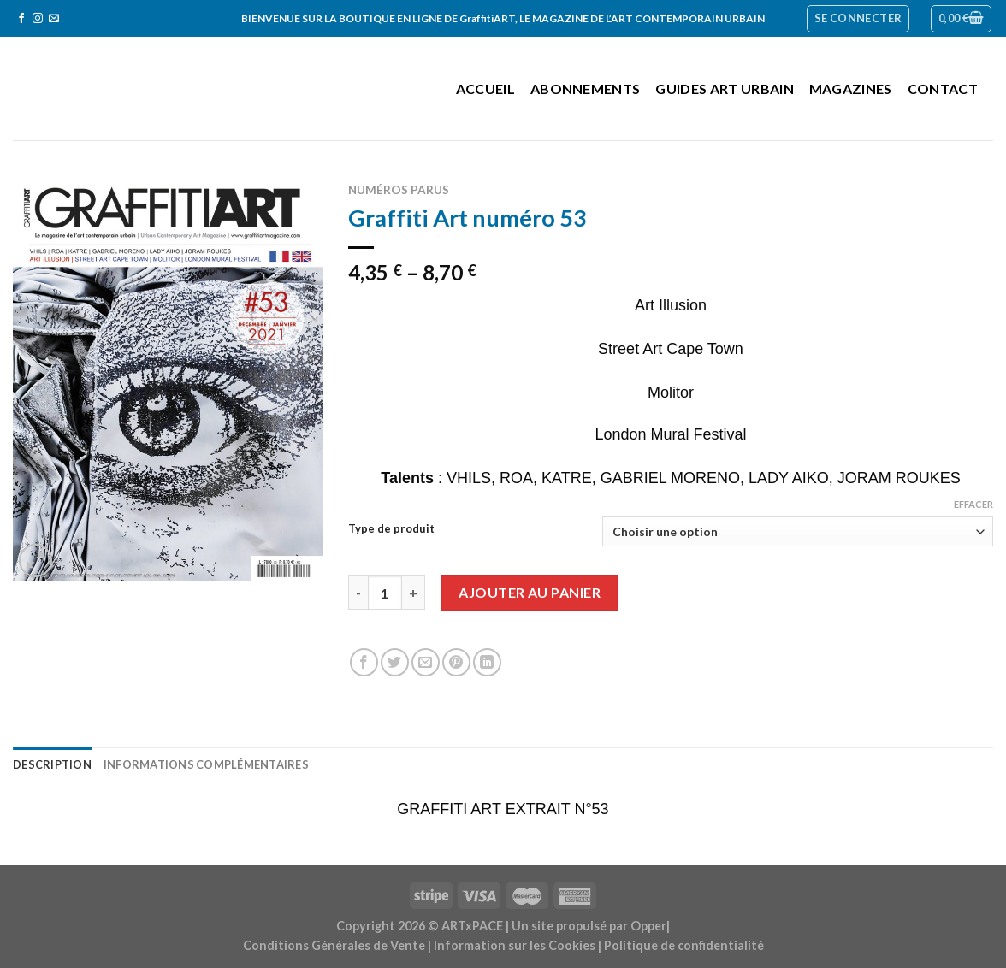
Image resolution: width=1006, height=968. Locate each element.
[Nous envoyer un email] (54, 19)
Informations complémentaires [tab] (206, 764)
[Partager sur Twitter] (395, 662)
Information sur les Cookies (514, 945)
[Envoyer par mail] (425, 662)
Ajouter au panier (530, 592)
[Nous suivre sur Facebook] (21, 19)
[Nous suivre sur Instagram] (38, 19)
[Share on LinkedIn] (487, 662)
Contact (943, 88)
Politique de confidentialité (684, 945)
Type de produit (391, 529)
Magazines (850, 88)
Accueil (485, 88)
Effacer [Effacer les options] (973, 504)
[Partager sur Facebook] (364, 662)
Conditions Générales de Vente (334, 945)
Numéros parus (398, 190)
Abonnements (585, 88)
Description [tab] (52, 764)
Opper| (650, 925)
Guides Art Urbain (724, 88)
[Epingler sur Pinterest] (456, 662)
